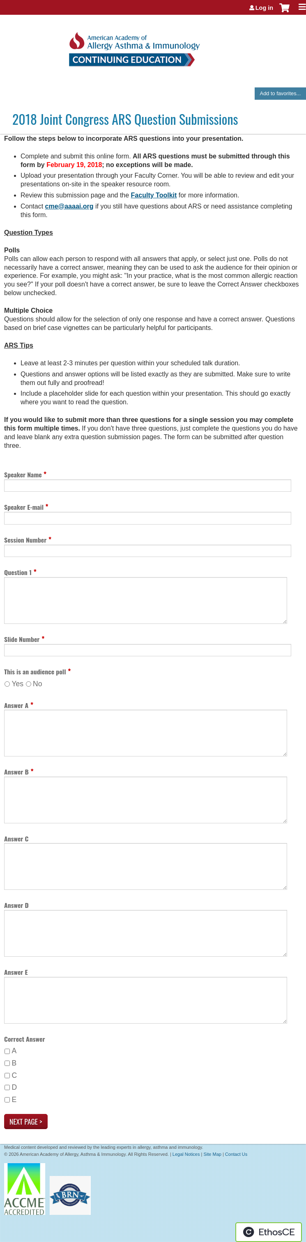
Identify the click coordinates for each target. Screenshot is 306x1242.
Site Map (212, 1154)
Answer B (16, 772)
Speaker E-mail (24, 507)
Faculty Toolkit (154, 195)
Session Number (25, 540)
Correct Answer (24, 1039)
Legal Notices (186, 1154)
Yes (17, 684)
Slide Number (21, 639)
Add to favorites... (280, 93)
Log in (264, 8)
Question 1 (18, 572)
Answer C (16, 838)
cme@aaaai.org (69, 206)
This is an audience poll (35, 671)
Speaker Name (24, 474)
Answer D (16, 905)
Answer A (16, 705)
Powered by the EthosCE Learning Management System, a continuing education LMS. (268, 1232)
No (37, 684)
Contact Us (236, 1154)
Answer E (16, 972)
